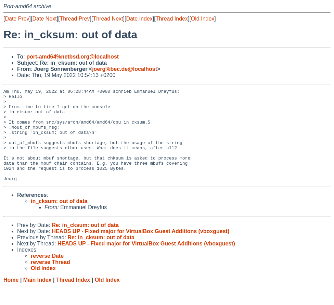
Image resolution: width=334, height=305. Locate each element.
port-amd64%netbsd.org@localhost (72, 57)
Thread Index (172, 19)
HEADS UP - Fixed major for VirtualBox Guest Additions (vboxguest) (140, 250)
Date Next (44, 19)
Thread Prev (75, 19)
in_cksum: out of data (59, 220)
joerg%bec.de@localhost (124, 69)
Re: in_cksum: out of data (85, 243)
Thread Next (108, 19)
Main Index (37, 298)
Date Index (139, 19)
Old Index (202, 19)
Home (10, 298)
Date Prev (17, 19)
